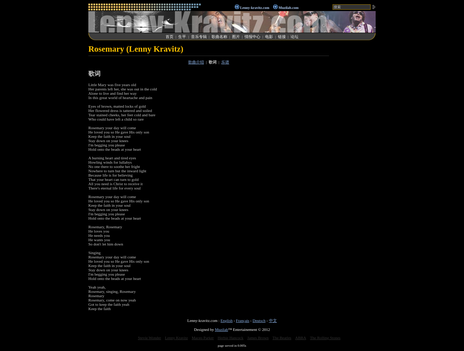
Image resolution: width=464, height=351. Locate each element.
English (227, 320)
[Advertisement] (354, 152)
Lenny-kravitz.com (254, 8)
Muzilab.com (289, 8)
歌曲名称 (219, 36)
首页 (169, 36)
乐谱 (225, 62)
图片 (236, 36)
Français (242, 320)
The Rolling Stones (325, 338)
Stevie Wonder (149, 338)
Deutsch (258, 320)
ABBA (300, 338)
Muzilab (221, 329)
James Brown (258, 338)
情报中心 (252, 36)
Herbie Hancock (230, 338)
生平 (182, 36)
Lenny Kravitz (176, 338)
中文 (273, 320)
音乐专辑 (199, 36)
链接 (282, 36)
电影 (269, 36)
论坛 (294, 36)
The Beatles (282, 338)
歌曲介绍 (196, 62)
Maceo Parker (203, 338)
